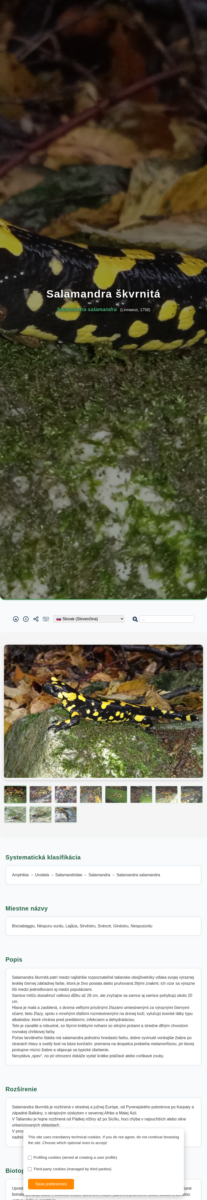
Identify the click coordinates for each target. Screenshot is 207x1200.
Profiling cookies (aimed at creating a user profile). (75, 1157)
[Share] (36, 619)
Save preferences (50, 1184)
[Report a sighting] (46, 619)
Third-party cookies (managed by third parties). (72, 1169)
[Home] (16, 619)
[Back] (26, 619)
